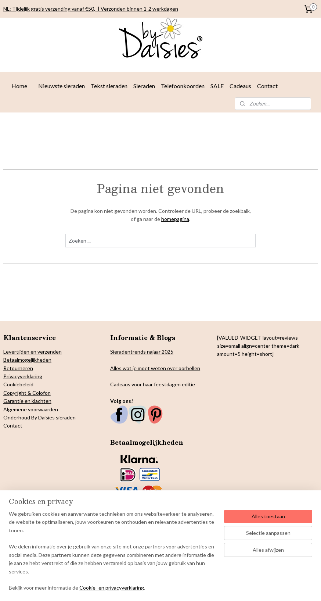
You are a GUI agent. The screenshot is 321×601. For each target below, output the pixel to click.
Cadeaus (240, 85)
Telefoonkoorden (183, 85)
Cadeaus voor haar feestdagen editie (152, 384)
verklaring (31, 376)
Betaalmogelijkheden (27, 360)
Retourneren (18, 368)
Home (19, 85)
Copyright (14, 393)
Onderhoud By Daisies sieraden (39, 417)
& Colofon (38, 393)
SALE (217, 85)
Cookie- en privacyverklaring (111, 590)
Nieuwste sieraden (61, 85)
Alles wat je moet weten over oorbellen (155, 368)
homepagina (175, 219)
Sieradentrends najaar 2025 (141, 351)
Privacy (11, 376)
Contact (267, 85)
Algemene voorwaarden (30, 409)
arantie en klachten (29, 401)
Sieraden (144, 85)
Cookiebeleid (18, 384)
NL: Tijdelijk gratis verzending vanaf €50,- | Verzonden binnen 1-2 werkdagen (90, 9)
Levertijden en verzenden (32, 351)
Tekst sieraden (109, 85)
